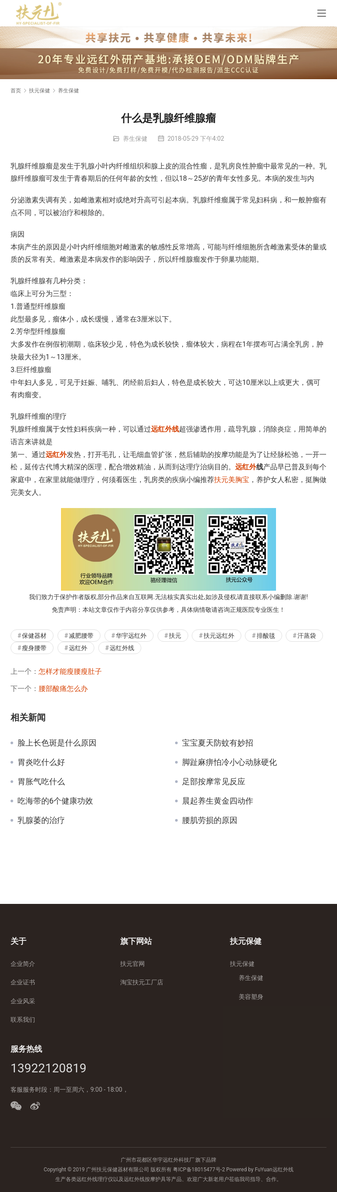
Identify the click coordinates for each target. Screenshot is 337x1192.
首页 (16, 91)
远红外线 (165, 429)
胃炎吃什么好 (41, 762)
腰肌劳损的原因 (209, 820)
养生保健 (135, 138)
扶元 (221, 479)
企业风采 (23, 1001)
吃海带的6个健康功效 (55, 801)
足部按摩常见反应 (213, 781)
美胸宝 (238, 479)
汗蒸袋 (307, 635)
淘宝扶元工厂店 (141, 982)
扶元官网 (132, 963)
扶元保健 (242, 963)
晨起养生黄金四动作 (217, 801)
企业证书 (23, 982)
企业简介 (23, 963)
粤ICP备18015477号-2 (199, 1169)
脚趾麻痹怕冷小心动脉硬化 (229, 762)
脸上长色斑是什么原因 (57, 743)
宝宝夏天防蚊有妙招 (217, 743)
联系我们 (23, 1019)
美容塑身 (251, 996)
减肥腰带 (81, 635)
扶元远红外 (219, 635)
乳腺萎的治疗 (41, 820)
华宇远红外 (131, 635)
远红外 (56, 454)
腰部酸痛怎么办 (63, 688)
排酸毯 (266, 635)
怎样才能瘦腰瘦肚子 (70, 671)
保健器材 (34, 635)
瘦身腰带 (34, 647)
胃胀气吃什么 (41, 781)
